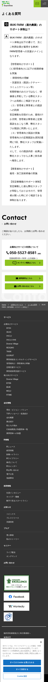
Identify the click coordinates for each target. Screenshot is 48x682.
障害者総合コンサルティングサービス (21, 359)
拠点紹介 (10, 421)
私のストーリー (12, 539)
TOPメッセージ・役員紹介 (17, 414)
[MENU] (44, 3)
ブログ (6, 528)
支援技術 (10, 522)
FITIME (9, 395)
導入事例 (10, 535)
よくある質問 (32, 305)
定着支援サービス (13, 367)
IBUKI (8, 332)
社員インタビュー (13, 493)
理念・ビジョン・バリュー (17, 410)
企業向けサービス (17, 305)
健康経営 (7, 637)
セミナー (7, 546)
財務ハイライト (12, 454)
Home (4, 305)
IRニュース (10, 447)
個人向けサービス (11, 375)
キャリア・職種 (12, 497)
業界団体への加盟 (13, 433)
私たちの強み (11, 425)
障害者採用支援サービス (16, 371)
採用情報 (7, 486)
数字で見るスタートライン (17, 501)
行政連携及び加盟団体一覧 (17, 429)
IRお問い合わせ (12, 470)
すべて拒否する (22, 673)
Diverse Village (12, 344)
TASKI (8, 351)
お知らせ (7, 507)
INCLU (9, 336)
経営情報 (10, 450)
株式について (11, 462)
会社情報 (7, 403)
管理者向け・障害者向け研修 (18, 363)
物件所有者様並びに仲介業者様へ (17, 633)
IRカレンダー (11, 466)
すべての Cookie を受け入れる (22, 666)
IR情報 (6, 440)
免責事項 (10, 478)
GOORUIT (10, 355)
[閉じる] (41, 646)
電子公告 (10, 474)
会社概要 (10, 418)
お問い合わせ (9, 563)
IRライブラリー (12, 458)
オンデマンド (11, 556)
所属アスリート (10, 641)
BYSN (8, 328)
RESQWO (10, 348)
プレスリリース (12, 518)
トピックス (10, 514)
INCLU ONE (11, 340)
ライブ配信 (10, 552)
